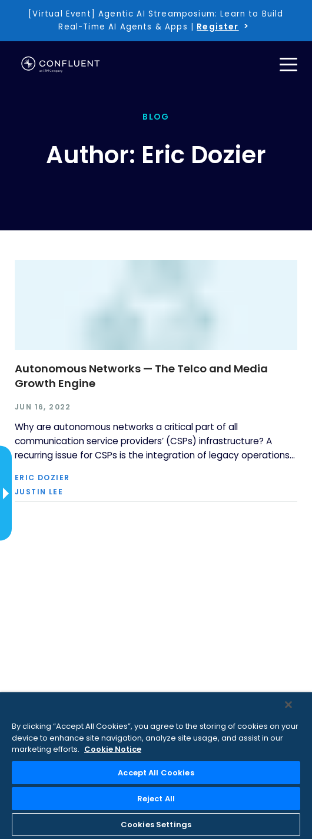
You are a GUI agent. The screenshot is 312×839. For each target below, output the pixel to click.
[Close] (288, 704)
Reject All (156, 798)
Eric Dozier (42, 478)
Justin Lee (39, 492)
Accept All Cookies (156, 772)
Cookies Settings (156, 824)
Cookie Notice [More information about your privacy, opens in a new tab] (112, 749)
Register (217, 26)
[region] (156, 765)
